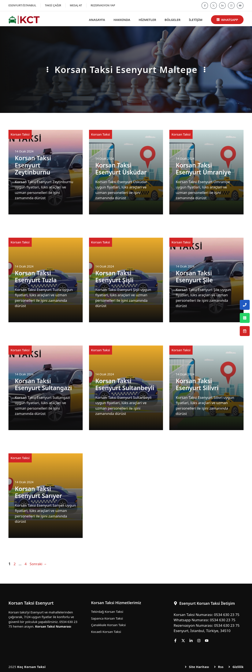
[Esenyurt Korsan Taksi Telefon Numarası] (245, 305)
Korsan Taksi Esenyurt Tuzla (36, 276)
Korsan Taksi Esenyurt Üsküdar (121, 168)
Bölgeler (173, 20)
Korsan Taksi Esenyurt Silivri (197, 384)
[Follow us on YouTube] (240, 5)
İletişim (196, 20)
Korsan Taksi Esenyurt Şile (194, 276)
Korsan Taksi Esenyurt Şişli (114, 276)
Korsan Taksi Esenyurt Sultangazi (43, 384)
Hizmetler (147, 20)
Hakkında (122, 20)
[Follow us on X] (213, 5)
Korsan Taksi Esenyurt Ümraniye (203, 168)
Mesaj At (76, 5)
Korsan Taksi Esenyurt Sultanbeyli (124, 384)
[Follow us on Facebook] (204, 5)
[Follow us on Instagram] (231, 5)
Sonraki (38, 563)
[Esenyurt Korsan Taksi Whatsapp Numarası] (245, 318)
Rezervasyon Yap (103, 5)
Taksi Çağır (53, 5)
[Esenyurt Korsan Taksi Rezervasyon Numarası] (245, 331)
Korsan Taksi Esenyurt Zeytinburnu (33, 165)
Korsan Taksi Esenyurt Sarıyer (38, 492)
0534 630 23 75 (226, 614)
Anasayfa (97, 20)
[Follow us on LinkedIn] (222, 5)
